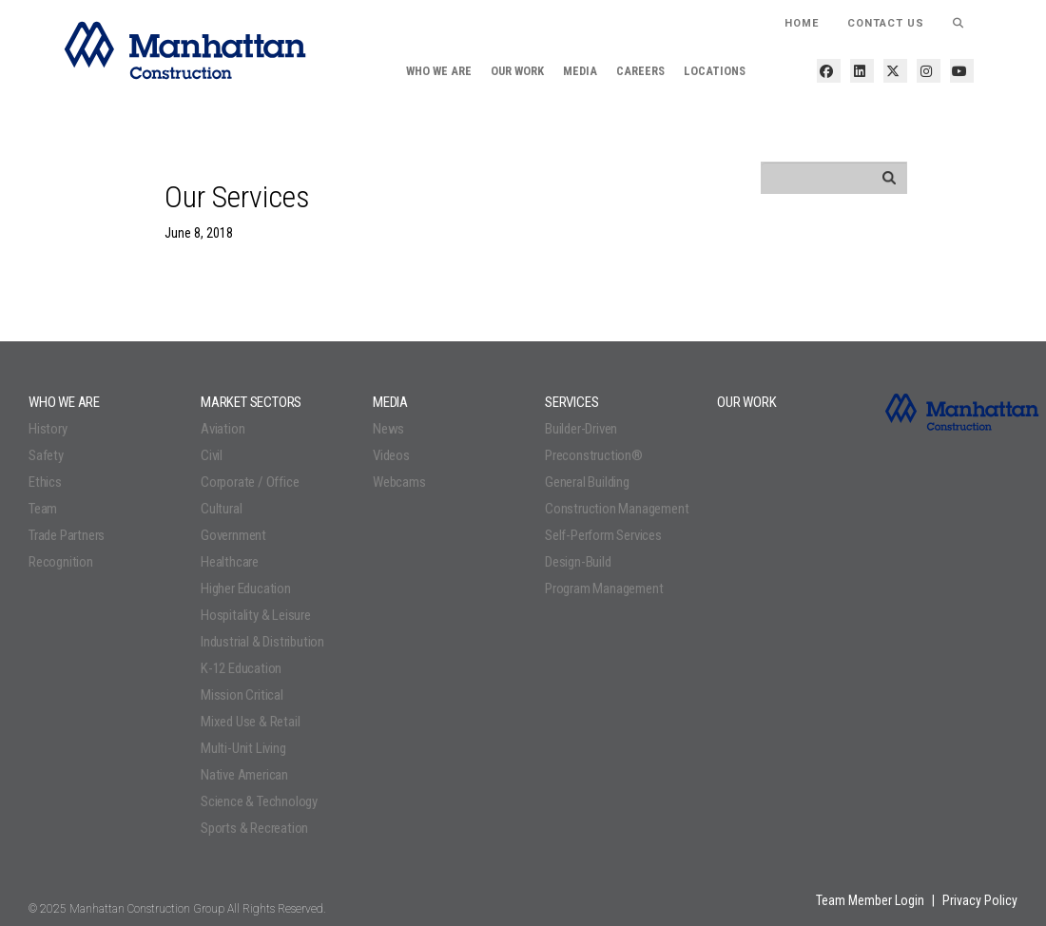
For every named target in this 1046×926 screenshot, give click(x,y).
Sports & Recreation (254, 828)
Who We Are (439, 71)
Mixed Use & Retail (250, 721)
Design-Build (578, 561)
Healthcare (230, 561)
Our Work (517, 71)
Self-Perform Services (603, 535)
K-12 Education (241, 668)
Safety (46, 455)
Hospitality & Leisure (256, 615)
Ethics (45, 482)
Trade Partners (67, 535)
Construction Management (616, 508)
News (388, 428)
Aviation (222, 428)
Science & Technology (259, 801)
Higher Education (246, 588)
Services (571, 402)
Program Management (604, 588)
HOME (801, 23)
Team (43, 508)
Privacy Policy (979, 900)
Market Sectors (251, 402)
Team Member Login (870, 900)
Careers (640, 71)
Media (580, 71)
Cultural (221, 508)
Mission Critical (242, 695)
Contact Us (885, 23)
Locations (715, 71)
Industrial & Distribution (262, 641)
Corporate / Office (250, 482)
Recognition (61, 561)
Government (233, 535)
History (48, 428)
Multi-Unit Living (243, 748)
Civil (212, 455)
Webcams (399, 482)
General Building (587, 482)
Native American (244, 774)
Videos (391, 455)
